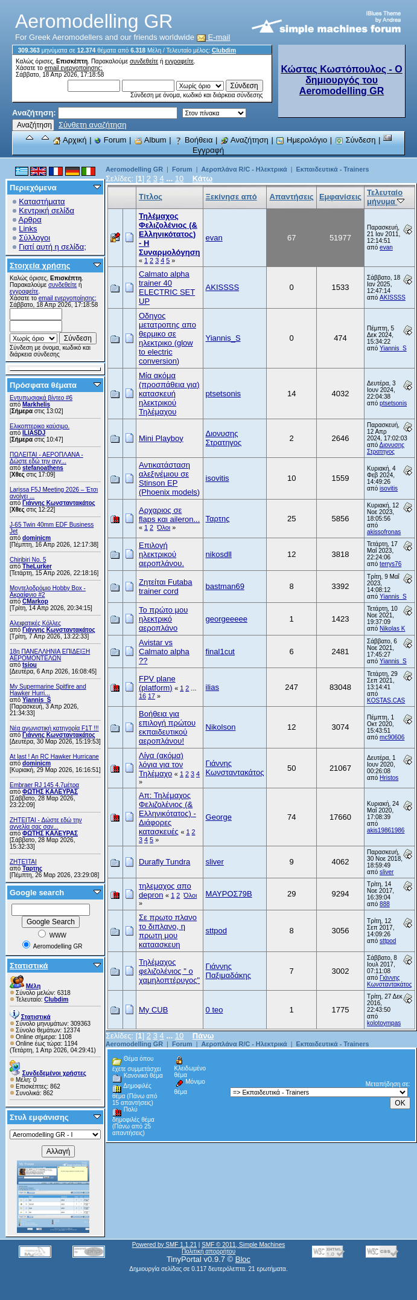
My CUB (153, 1009)
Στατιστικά (29, 965)
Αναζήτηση (244, 139)
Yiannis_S (36, 700)
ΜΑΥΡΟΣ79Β (229, 893)
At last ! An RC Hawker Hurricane (54, 756)
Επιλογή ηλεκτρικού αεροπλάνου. (161, 554)
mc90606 (392, 737)
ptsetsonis (223, 393)
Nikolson (221, 727)
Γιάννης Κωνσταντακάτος (58, 503)
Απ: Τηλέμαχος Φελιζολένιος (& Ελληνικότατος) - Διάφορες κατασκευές (167, 813)
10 (179, 178)
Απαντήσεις (291, 196)
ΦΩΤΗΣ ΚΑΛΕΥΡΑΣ (50, 791)
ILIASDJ (33, 433)
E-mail (214, 37)
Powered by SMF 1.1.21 (164, 1244)
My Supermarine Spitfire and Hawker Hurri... (48, 690)
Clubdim (224, 50)
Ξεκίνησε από (231, 196)
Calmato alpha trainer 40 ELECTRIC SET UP (167, 287)
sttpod (216, 930)
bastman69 (225, 586)
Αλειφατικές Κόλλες (35, 623)
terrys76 (390, 564)
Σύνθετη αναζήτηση (93, 124)
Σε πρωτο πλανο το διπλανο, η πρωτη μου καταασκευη (168, 931)
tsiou (29, 664)
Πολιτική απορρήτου (208, 1251)
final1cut (220, 651)
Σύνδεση (355, 139)
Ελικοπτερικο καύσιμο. (39, 426)
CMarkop (35, 601)
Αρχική (69, 139)
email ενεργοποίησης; (74, 68)
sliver (215, 861)
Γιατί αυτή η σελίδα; (52, 246)
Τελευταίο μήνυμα (385, 197)
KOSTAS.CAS (386, 700)
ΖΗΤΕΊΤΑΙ (23, 861)
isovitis (217, 478)
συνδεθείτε (144, 61)
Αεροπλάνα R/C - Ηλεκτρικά (244, 169)
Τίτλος (150, 196)
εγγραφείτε (179, 61)
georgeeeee (226, 618)
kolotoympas (384, 1023)
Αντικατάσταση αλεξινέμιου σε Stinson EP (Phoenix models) (169, 478)
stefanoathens (42, 468)
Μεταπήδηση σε (387, 1084)
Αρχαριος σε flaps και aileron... (169, 515)
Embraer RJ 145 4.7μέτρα (44, 785)
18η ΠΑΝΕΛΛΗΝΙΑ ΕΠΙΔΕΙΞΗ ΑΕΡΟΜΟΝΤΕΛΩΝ (50, 654)
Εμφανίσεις (340, 196)
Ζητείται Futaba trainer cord (165, 587)
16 (142, 696)
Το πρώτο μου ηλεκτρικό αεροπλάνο (163, 618)
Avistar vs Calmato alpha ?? (164, 651)
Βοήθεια (193, 139)
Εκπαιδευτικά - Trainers (332, 169)
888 (385, 904)
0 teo (214, 1009)
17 (151, 696)
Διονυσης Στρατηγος (224, 438)
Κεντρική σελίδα (46, 210)
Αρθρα (30, 219)
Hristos (389, 777)
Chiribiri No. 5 (28, 559)
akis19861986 (385, 830)
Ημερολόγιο (301, 139)
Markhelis (36, 404)
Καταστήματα (42, 201)
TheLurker (37, 566)
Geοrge (219, 817)
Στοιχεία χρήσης (40, 265)
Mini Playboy (161, 438)
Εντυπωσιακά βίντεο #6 (41, 397)
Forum (110, 139)
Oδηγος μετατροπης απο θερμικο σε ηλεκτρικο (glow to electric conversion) (167, 338)
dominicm (36, 538)
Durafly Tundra (164, 861)
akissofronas (384, 532)
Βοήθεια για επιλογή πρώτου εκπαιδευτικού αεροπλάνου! (167, 727)
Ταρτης (32, 868)
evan (214, 237)
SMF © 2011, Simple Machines (243, 1244)
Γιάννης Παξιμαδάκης (228, 971)
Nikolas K (392, 628)
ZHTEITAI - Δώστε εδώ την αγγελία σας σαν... (46, 823)
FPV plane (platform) (157, 683)
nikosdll (219, 554)
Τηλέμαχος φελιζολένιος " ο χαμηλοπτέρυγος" (169, 971)
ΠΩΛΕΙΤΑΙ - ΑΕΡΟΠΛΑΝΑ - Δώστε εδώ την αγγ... (46, 458)
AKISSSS (223, 287)
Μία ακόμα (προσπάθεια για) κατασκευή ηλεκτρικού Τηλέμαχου (169, 393)
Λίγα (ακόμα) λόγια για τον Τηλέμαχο (161, 764)
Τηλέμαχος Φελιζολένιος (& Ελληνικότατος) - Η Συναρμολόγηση (169, 234)
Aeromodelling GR (134, 169)
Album (150, 139)
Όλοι (163, 527)
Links (28, 228)
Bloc (242, 1259)
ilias (212, 687)
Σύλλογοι (34, 237)
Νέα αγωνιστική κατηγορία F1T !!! (54, 728)
